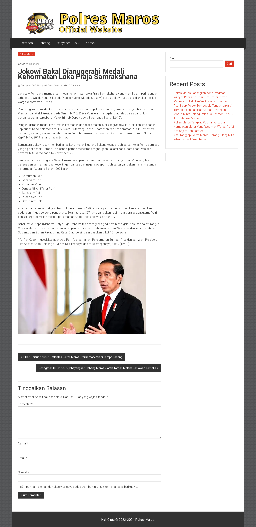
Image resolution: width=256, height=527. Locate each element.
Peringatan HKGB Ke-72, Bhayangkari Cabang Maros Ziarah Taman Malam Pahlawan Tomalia (97, 368)
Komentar (25, 404)
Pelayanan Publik (68, 43)
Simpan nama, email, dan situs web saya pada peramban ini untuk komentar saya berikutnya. (79, 486)
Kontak (91, 43)
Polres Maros (26, 54)
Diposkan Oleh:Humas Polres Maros (40, 85)
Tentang (44, 43)
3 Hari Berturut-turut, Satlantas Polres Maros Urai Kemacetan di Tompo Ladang (72, 357)
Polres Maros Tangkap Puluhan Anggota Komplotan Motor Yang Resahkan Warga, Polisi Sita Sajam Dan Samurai (204, 126)
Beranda (27, 43)
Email (22, 457)
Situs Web (24, 472)
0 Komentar (72, 85)
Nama (23, 443)
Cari (172, 58)
